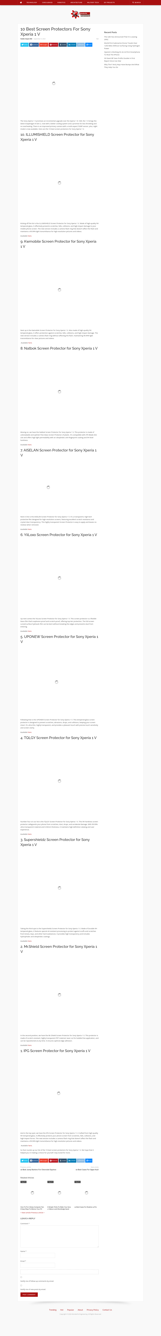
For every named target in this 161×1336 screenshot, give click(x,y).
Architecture (76, 2)
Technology (31, 2)
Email (23, 1261)
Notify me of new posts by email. (33, 1289)
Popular (70, 1310)
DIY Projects (109, 2)
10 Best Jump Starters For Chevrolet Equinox (38, 1170)
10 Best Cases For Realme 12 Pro (85, 1207)
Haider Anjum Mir (26, 39)
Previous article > (38, 1212)
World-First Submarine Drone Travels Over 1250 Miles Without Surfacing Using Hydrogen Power (122, 45)
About (80, 1310)
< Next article (25, 1212)
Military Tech (93, 2)
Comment (25, 1223)
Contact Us (107, 1310)
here (29, 236)
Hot (61, 1310)
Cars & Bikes (47, 2)
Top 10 (23, 1182)
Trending (52, 1310)
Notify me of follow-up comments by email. (37, 1281)
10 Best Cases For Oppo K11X (87, 1170)
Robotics (61, 2)
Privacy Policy (93, 1310)
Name (23, 1251)
